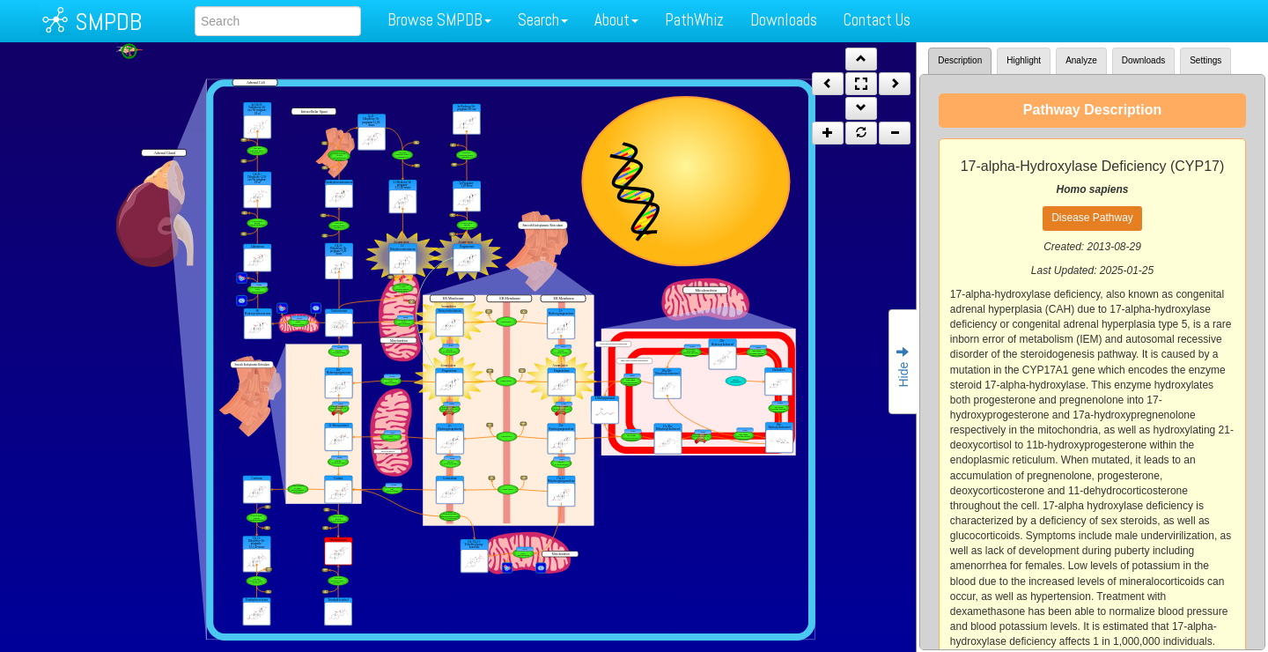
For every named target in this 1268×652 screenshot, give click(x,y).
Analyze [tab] (1081, 60)
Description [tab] (960, 60)
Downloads (783, 20)
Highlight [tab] (1023, 60)
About (616, 20)
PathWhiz (694, 20)
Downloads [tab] (1143, 60)
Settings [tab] (1205, 60)
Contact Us (877, 20)
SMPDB (108, 21)
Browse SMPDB (439, 20)
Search (543, 20)
